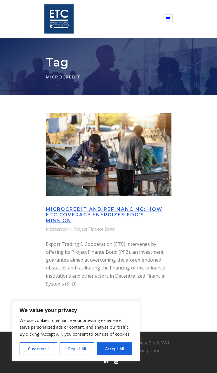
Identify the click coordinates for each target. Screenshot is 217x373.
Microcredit (57, 229)
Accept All (114, 348)
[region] (76, 330)
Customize (38, 348)
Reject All (77, 348)
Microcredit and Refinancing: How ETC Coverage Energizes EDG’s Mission (104, 214)
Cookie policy (144, 350)
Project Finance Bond (94, 229)
